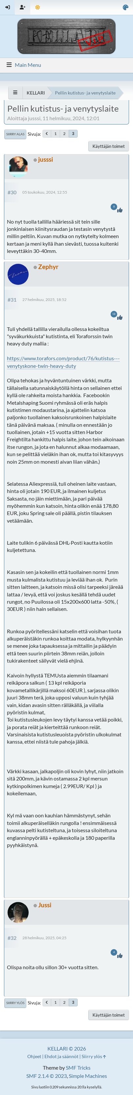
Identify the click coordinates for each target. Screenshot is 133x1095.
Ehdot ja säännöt (61, 1056)
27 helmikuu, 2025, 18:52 (44, 299)
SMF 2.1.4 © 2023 (46, 1076)
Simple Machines (88, 1076)
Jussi (44, 905)
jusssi (45, 159)
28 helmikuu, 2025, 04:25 (44, 938)
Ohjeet (34, 1056)
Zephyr (48, 266)
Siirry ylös (15, 1003)
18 (114, 314)
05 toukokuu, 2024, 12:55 (44, 192)
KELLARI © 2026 (66, 1048)
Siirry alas (15, 134)
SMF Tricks (78, 1067)
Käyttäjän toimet (109, 146)
